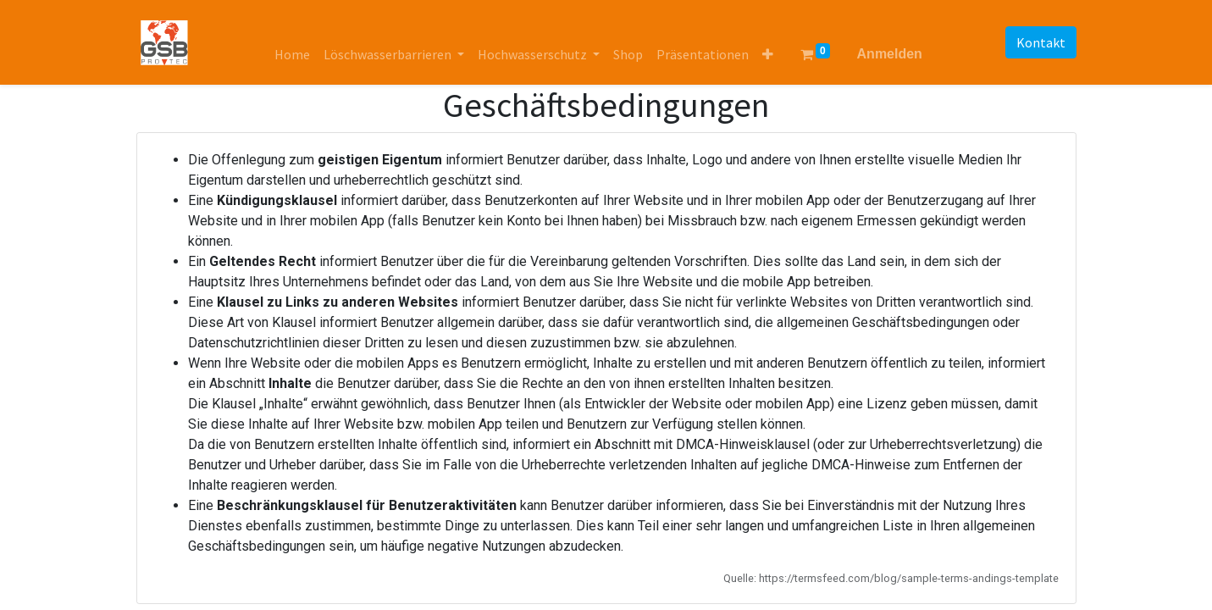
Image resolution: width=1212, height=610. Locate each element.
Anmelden (889, 54)
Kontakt (1040, 42)
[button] (767, 54)
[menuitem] (292, 54)
